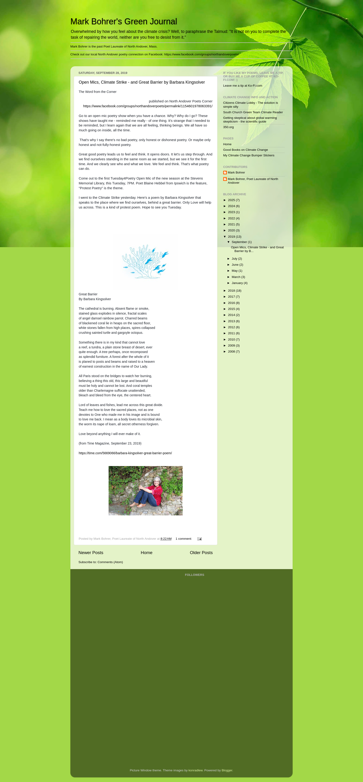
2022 (232, 218)
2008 (232, 351)
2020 (232, 230)
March (236, 277)
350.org (228, 127)
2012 (232, 327)
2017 (232, 296)
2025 (232, 200)
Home (146, 552)
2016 (232, 303)
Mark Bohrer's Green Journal (123, 21)
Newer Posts (90, 552)
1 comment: (184, 538)
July (235, 258)
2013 (232, 321)
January (238, 283)
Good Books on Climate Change (245, 149)
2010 (232, 339)
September (240, 242)
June (235, 264)
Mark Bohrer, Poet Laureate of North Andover (253, 180)
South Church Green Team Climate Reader (253, 112)
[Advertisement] (203, 690)
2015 (232, 309)
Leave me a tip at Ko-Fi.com (242, 85)
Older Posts (201, 552)
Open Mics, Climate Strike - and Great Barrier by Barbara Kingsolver (142, 82)
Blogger (227, 770)
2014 (232, 315)
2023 (232, 212)
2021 (232, 224)
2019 (232, 236)
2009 (232, 345)
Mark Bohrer (236, 172)
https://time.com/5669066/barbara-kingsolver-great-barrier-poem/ (125, 453)
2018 (232, 290)
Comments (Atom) (110, 562)
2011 (232, 333)
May (235, 270)
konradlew (195, 770)
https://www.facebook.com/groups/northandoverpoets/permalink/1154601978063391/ (148, 106)
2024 (232, 206)
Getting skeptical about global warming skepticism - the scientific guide (250, 119)
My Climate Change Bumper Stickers (248, 155)
